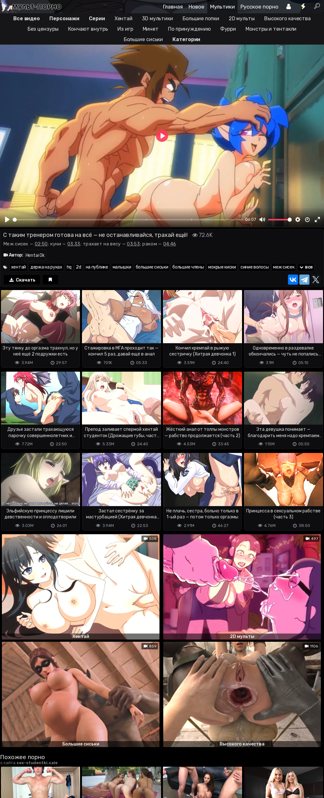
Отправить (25, 742)
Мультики (222, 6)
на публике (97, 267)
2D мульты (242, 18)
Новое (196, 6)
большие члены (188, 267)
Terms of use (32, 768)
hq (69, 267)
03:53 (133, 244)
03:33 (73, 244)
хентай (18, 267)
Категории (186, 39)
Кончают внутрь (88, 29)
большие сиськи (152, 267)
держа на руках (46, 267)
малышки (122, 267)
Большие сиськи (143, 39)
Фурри (228, 29)
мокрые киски (222, 267)
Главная (173, 6)
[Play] (7, 219)
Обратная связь (66, 768)
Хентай (124, 18)
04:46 (169, 244)
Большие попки (201, 18)
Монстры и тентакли (271, 29)
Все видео (26, 18)
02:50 (41, 244)
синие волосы (254, 267)
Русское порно (259, 6)
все (306, 267)
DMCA (10, 768)
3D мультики (157, 18)
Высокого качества (287, 18)
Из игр (125, 29)
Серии (97, 18)
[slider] (128, 220)
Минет (151, 29)
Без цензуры (43, 29)
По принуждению (189, 29)
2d (78, 267)
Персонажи (64, 18)
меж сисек (283, 267)
